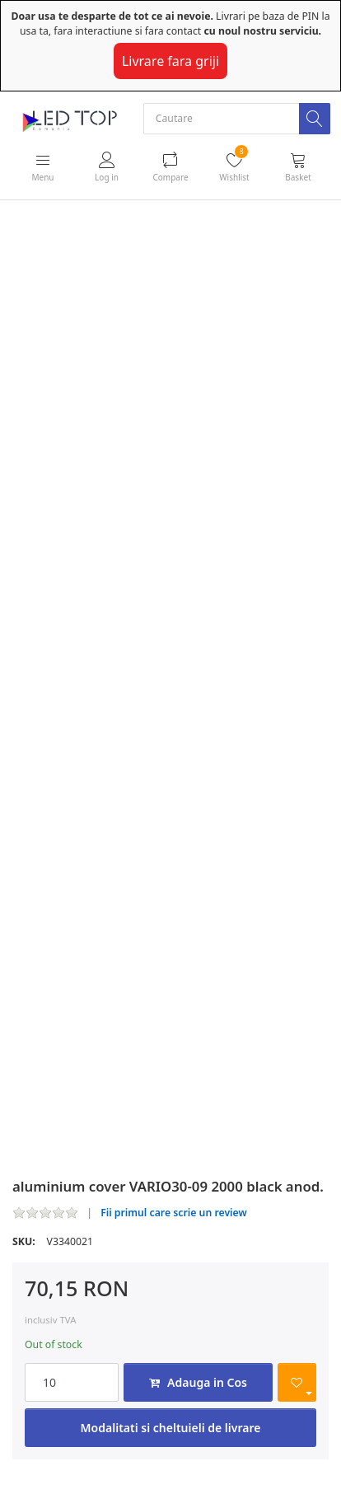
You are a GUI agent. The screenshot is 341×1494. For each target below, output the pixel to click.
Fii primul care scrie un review (173, 1213)
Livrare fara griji (170, 61)
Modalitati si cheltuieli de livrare (171, 1427)
